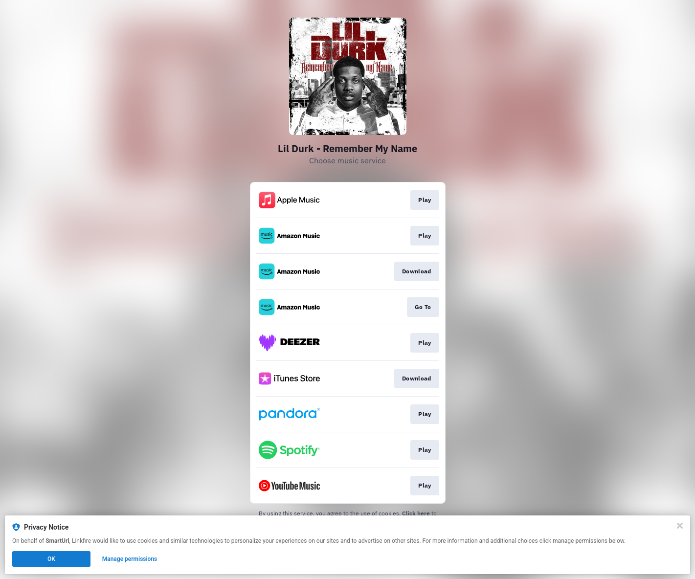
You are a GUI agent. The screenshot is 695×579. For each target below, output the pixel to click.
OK (51, 559)
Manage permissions (129, 559)
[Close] (680, 526)
